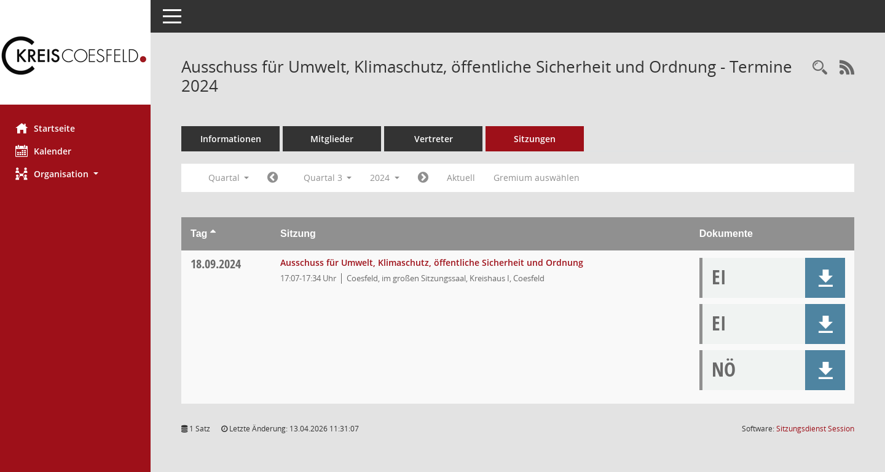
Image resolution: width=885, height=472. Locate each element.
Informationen (233, 139)
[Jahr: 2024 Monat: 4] (275, 178)
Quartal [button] (231, 177)
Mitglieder (334, 139)
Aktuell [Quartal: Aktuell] (464, 177)
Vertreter (436, 139)
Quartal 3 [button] (330, 177)
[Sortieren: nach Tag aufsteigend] (216, 233)
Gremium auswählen (540, 177)
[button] (77, 173)
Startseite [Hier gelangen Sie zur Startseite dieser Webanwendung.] (48, 128)
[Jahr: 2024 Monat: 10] (426, 178)
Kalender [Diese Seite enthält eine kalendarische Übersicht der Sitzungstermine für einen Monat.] (46, 151)
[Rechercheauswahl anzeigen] (819, 68)
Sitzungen (538, 139)
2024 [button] (388, 177)
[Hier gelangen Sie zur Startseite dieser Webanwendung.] (77, 57)
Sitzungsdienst (815, 428)
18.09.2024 (219, 263)
